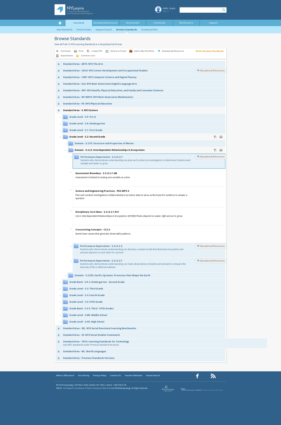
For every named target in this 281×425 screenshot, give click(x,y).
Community (159, 22)
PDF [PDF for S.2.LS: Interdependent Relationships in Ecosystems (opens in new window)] (215, 150)
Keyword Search (104, 29)
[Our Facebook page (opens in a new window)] (197, 376)
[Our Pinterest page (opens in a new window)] (205, 376)
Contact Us (115, 375)
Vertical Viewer (84, 29)
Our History (83, 375)
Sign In (166, 11)
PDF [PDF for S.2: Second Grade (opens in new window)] (215, 137)
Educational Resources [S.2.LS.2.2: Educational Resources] (212, 246)
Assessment (132, 22)
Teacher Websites (133, 375)
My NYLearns (186, 22)
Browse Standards (126, 29)
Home (59, 23)
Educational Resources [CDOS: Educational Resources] (212, 70)
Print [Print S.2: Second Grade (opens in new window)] (221, 137)
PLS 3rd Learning (64, 385)
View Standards (64, 29)
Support (213, 22)
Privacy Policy (99, 375)
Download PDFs (149, 29)
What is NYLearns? (65, 375)
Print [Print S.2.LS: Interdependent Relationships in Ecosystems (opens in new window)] (221, 150)
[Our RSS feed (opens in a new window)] (213, 376)
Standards (78, 22)
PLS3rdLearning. (123, 388)
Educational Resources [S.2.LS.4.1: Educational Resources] (212, 260)
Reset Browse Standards (210, 51)
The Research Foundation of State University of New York (87, 388)
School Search (153, 375)
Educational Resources (105, 22)
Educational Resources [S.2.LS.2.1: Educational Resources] (212, 156)
